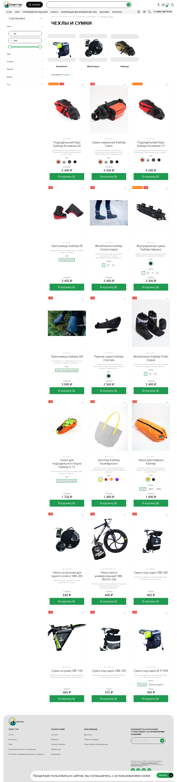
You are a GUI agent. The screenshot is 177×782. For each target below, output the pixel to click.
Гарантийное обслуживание (96, 744)
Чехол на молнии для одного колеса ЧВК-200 (66, 574)
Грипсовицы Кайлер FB (66, 246)
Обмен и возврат (91, 739)
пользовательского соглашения (139, 764)
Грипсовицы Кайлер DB (67, 356)
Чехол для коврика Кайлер (151, 461)
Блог (17, 12)
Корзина (54, 739)
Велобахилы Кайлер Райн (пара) (151, 358)
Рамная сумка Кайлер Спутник (108, 358)
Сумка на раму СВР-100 (67, 671)
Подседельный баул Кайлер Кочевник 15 (151, 144)
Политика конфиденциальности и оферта (26, 754)
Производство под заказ (35, 12)
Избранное (56, 749)
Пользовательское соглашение (22, 749)
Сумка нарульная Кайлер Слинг (109, 144)
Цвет (67, 158)
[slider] (10, 46)
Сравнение (55, 754)
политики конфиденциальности (149, 763)
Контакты (117, 12)
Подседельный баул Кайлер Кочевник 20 (67, 144)
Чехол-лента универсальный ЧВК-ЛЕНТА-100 (109, 576)
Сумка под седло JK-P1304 (151, 671)
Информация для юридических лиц (79, 12)
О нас (9, 12)
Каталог (54, 16)
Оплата (54, 12)
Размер (108, 261)
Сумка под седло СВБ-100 (109, 671)
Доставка (104, 12)
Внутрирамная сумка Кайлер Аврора (151, 247)
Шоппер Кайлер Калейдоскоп (109, 461)
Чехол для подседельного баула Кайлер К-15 (66, 463)
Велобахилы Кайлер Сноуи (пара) (108, 247)
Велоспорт (67, 16)
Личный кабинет (58, 744)
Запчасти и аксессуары (86, 16)
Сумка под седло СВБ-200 (151, 572)
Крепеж (150, 680)
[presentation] (149, 752)
